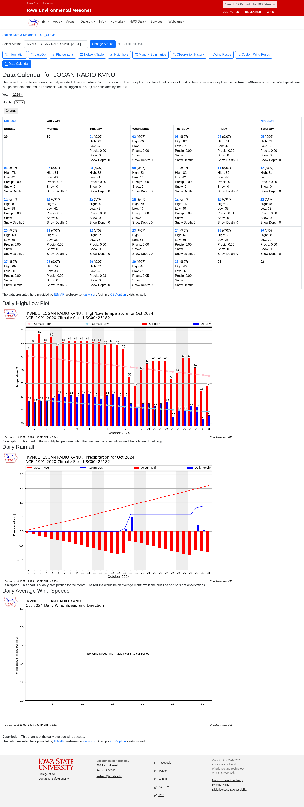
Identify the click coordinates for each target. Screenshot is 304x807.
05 (262, 136)
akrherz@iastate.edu (109, 776)
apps (270, 11)
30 (134, 261)
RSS (159, 795)
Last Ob (38, 54)
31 (177, 261)
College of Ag (47, 774)
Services (156, 21)
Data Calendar (17, 64)
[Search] (250, 4)
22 (91, 230)
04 (219, 136)
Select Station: (12, 44)
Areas (70, 21)
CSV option (118, 294)
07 (48, 168)
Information (14, 54)
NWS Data (137, 21)
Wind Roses (221, 54)
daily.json (89, 294)
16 (134, 199)
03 (177, 136)
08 (91, 168)
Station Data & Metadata (19, 34)
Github (160, 779)
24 (177, 230)
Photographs (63, 54)
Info (101, 21)
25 (219, 230)
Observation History (188, 54)
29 (91, 261)
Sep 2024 (10, 120)
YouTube (161, 787)
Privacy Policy (220, 784)
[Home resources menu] (45, 22)
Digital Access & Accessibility (229, 789)
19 (262, 199)
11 (219, 168)
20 (6, 230)
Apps (56, 21)
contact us (231, 11)
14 (48, 199)
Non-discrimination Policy (227, 780)
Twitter (160, 771)
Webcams (175, 21)
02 (134, 136)
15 (91, 199)
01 (91, 136)
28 (48, 261)
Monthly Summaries (150, 54)
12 (262, 168)
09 (134, 168)
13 (6, 199)
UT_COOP (47, 34)
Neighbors (119, 54)
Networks (117, 21)
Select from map (133, 43)
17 (177, 199)
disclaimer (253, 11)
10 (177, 168)
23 (134, 230)
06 (6, 168)
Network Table (92, 54)
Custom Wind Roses (254, 54)
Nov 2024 (267, 120)
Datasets (87, 21)
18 (219, 199)
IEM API (59, 294)
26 (262, 230)
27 (6, 261)
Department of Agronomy (54, 778)
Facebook (162, 762)
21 (48, 230)
